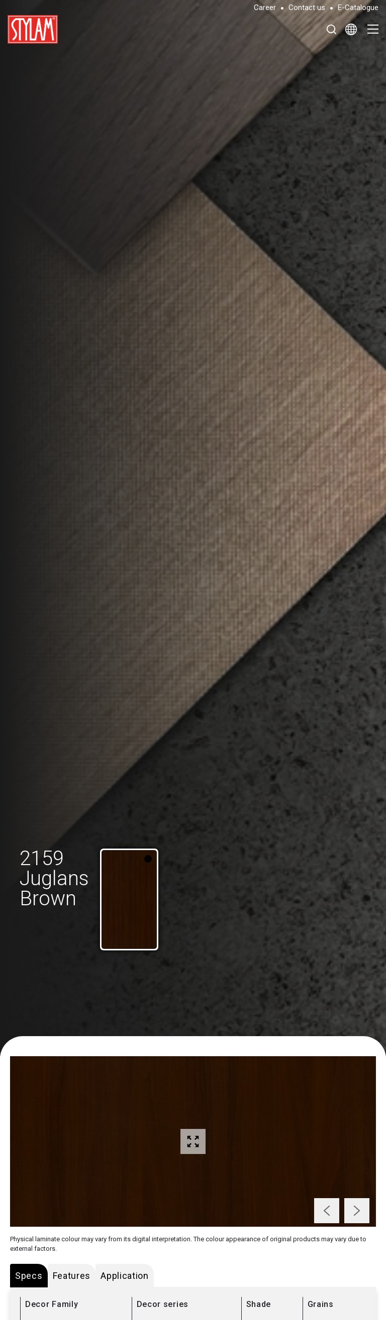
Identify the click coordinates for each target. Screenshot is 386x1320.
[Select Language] (351, 29)
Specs (29, 1275)
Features (72, 1275)
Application (125, 1275)
